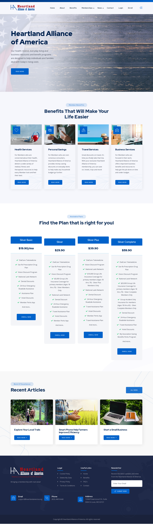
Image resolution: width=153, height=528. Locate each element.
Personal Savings (57, 149)
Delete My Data (66, 482)
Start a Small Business (115, 433)
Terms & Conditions (67, 490)
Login (121, 8)
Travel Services (90, 149)
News (100, 8)
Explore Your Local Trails (27, 433)
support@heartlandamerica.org (30, 503)
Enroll (130, 8)
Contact (110, 8)
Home (52, 8)
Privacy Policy (65, 486)
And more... (26, 307)
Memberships (87, 8)
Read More (20, 72)
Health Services (23, 149)
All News (134, 396)
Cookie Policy (65, 478)
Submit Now (120, 495)
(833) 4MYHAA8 (57, 503)
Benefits (73, 8)
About (62, 8)
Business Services (125, 149)
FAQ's (85, 486)
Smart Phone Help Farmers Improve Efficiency (73, 435)
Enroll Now (26, 317)
